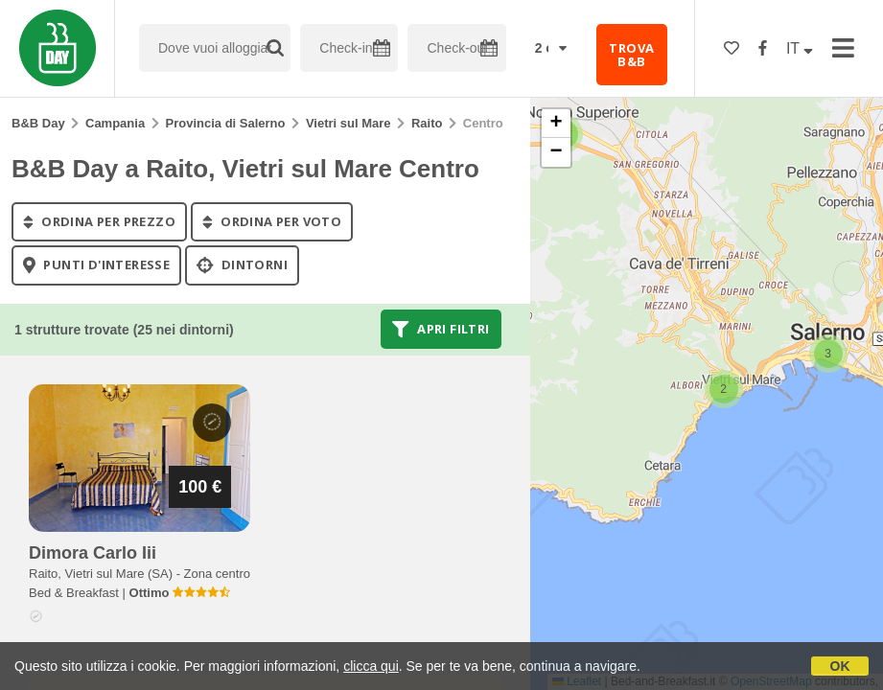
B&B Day (38, 123)
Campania (115, 123)
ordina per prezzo (99, 221)
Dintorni (242, 265)
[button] (828, 353)
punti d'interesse (96, 265)
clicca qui (371, 666)
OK (840, 666)
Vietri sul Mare (348, 123)
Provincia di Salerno (226, 123)
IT (799, 48)
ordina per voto (271, 221)
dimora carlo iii (92, 553)
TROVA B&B (631, 54)
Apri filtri (440, 328)
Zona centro (217, 573)
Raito (427, 123)
